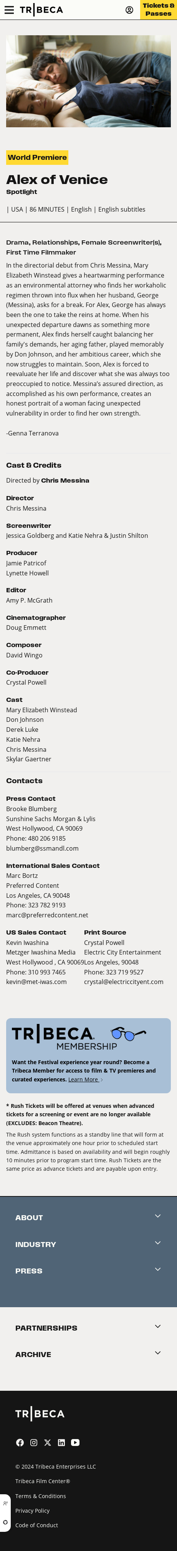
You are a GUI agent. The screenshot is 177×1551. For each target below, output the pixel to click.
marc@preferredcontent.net (47, 915)
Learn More (86, 1079)
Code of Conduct (36, 1525)
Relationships (55, 242)
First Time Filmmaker (41, 252)
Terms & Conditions (40, 1496)
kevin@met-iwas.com (36, 982)
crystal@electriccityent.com (124, 982)
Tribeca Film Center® (42, 1481)
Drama (17, 242)
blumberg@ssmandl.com (42, 848)
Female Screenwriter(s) (120, 242)
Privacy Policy (32, 1510)
